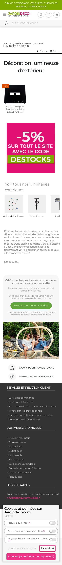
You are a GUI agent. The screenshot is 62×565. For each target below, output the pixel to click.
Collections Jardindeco (22, 463)
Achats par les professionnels (25, 410)
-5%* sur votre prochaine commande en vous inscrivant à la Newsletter (31, 282)
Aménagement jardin (28, 43)
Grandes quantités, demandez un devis (31, 415)
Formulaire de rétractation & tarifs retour (32, 406)
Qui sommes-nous (19, 437)
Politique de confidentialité (24, 419)
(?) (29, 523)
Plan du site (15, 476)
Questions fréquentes (21, 402)
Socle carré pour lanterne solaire (15, 108)
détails (11, 515)
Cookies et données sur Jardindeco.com (23, 510)
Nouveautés (15, 455)
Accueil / (8, 43)
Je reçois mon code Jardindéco (31, 305)
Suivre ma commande (21, 397)
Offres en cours (17, 442)
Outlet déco (15, 450)
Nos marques (16, 459)
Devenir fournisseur (20, 472)
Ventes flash (15, 446)
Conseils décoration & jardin (25, 468)
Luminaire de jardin (16, 46)
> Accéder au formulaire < (23, 497)
